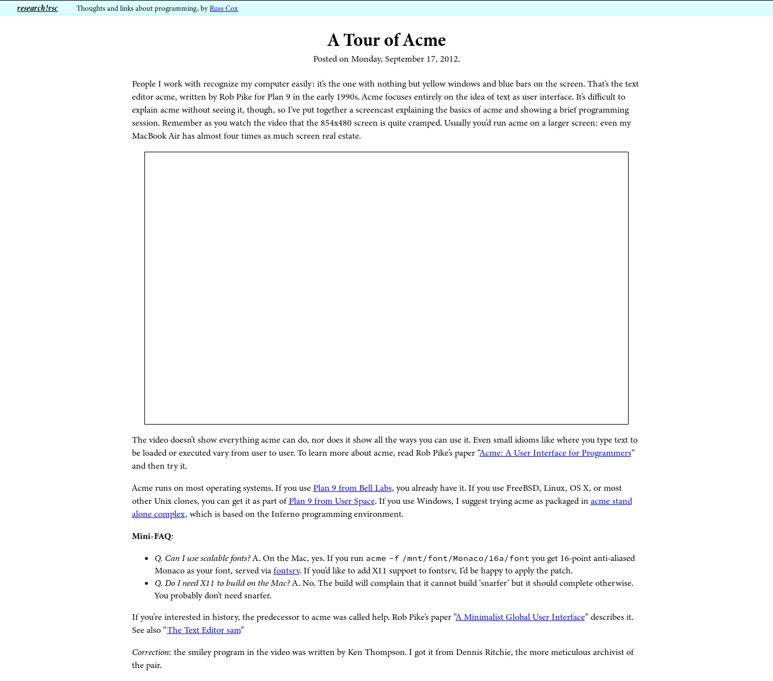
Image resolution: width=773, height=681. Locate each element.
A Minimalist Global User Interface (520, 617)
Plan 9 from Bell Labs (352, 488)
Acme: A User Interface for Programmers (555, 453)
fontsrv (287, 570)
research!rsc (37, 8)
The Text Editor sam (204, 630)
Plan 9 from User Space (332, 501)
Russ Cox (224, 8)
